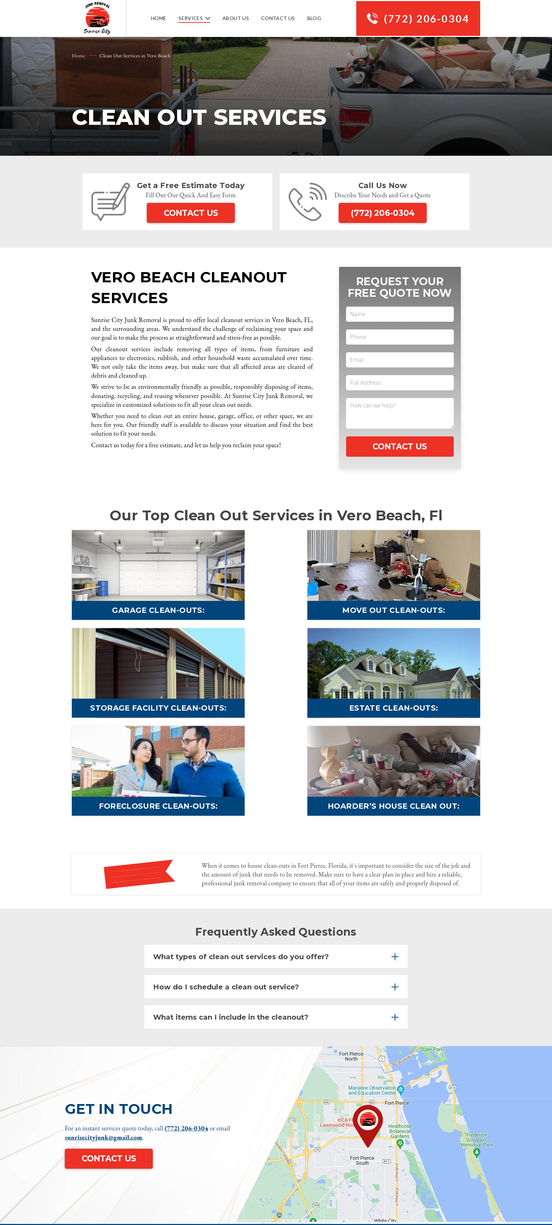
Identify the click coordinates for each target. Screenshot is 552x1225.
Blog (311, 19)
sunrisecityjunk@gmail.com (103, 1047)
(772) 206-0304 (424, 18)
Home (155, 19)
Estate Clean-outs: (137, 716)
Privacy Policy (459, 1157)
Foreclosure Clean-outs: (276, 716)
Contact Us (275, 19)
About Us (233, 19)
